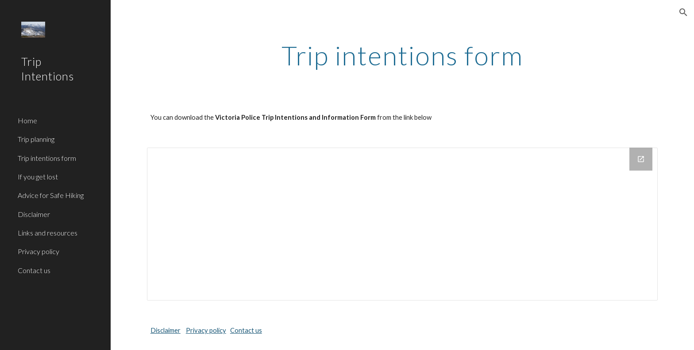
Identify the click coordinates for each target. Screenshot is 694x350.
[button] (683, 12)
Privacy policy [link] (38, 251)
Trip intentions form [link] (47, 158)
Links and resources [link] (47, 232)
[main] (402, 55)
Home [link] (27, 120)
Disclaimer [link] (34, 214)
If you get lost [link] (38, 176)
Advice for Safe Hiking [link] (51, 195)
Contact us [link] (34, 270)
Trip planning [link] (36, 139)
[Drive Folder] (402, 224)
